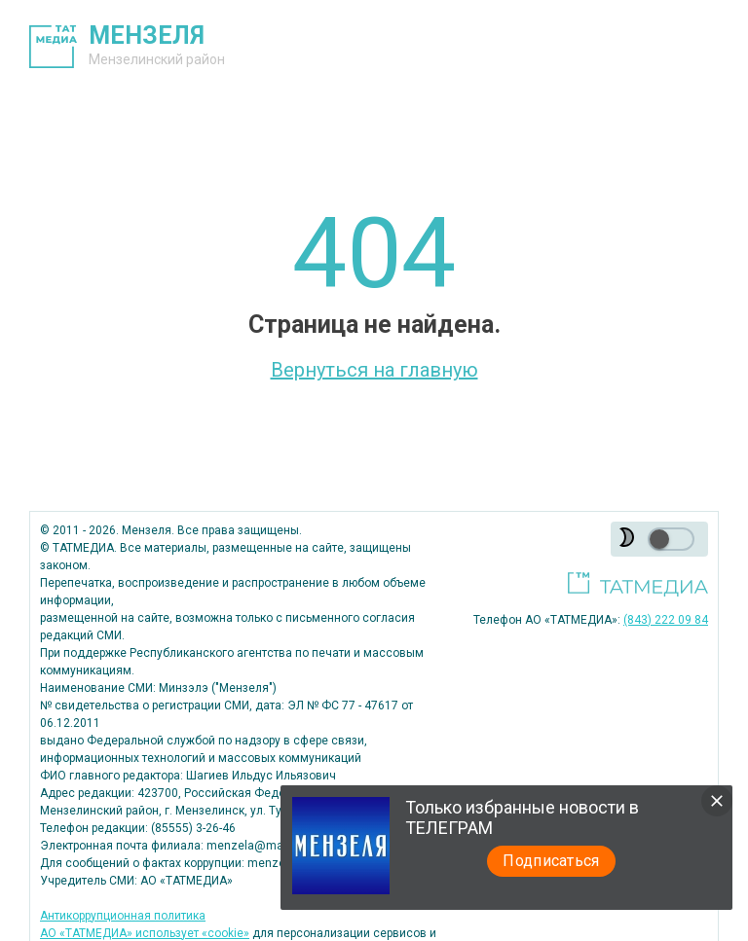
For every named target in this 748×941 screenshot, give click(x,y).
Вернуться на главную (374, 369)
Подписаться (551, 860)
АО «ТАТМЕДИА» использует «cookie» (144, 933)
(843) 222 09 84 (665, 620)
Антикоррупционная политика (123, 916)
